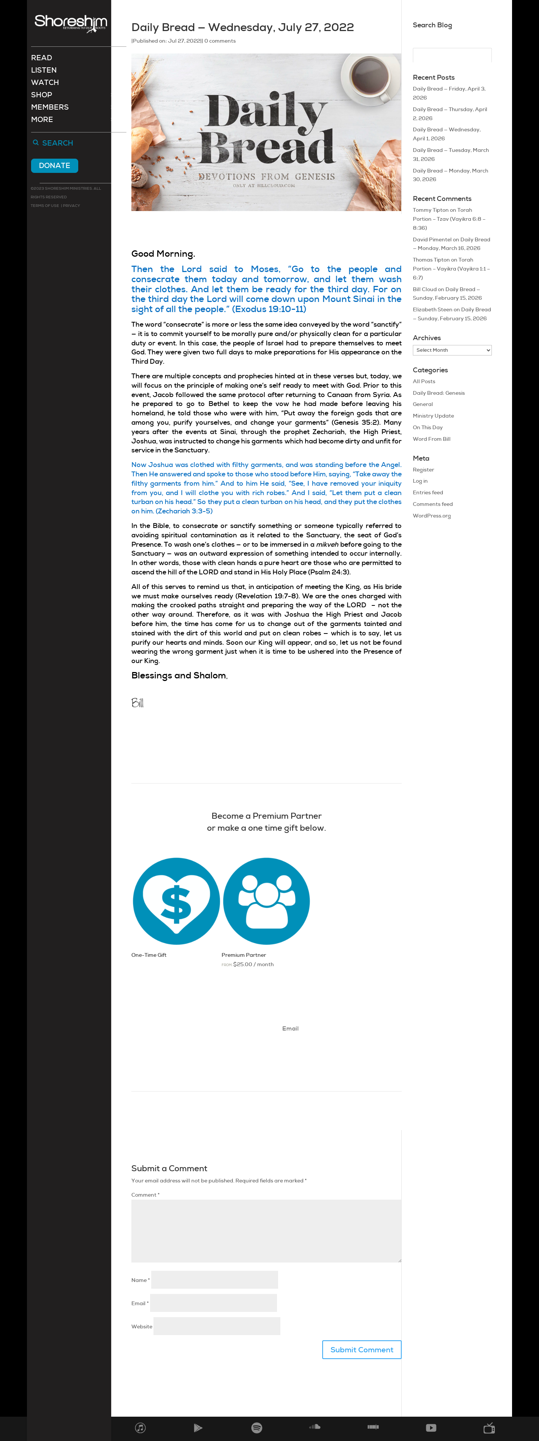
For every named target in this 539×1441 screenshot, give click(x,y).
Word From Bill (432, 439)
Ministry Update (433, 415)
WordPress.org (432, 515)
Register (423, 469)
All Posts (424, 381)
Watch (45, 84)
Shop (41, 96)
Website (141, 1326)
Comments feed (433, 504)
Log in (420, 480)
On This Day (428, 427)
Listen (44, 72)
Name (140, 1280)
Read (41, 59)
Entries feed (428, 492)
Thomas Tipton (431, 259)
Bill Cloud (425, 289)
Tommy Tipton (431, 210)
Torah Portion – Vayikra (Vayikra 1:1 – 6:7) (451, 268)
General (423, 404)
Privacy (71, 206)
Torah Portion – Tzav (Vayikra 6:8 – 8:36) (449, 219)
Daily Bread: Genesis (439, 393)
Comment (145, 1194)
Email (140, 1303)
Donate (54, 166)
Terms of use (45, 206)
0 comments (220, 40)
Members (50, 109)
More (42, 121)
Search (57, 144)
